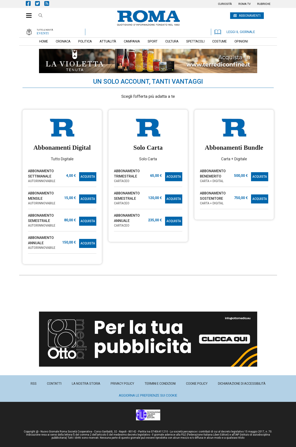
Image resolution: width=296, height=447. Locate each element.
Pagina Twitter (39, 3)
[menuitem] (225, 4)
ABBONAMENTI (250, 15)
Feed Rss (49, 3)
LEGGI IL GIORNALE (234, 32)
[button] (27, 13)
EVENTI (43, 33)
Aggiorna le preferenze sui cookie (148, 395)
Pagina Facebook (30, 3)
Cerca (41, 16)
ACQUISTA (87, 176)
